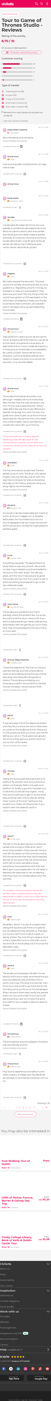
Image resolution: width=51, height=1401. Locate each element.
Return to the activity (10, 14)
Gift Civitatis (6, 1285)
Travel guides (7, 1306)
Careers (4, 1344)
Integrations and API (11, 1333)
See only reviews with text (16, 121)
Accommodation (9, 1339)
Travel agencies (8, 1327)
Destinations (6, 1295)
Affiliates (4, 1322)
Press (3, 1274)
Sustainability (7, 1280)
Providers (5, 1316)
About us (5, 1268)
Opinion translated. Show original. (15, 141)
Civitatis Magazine (9, 1301)
